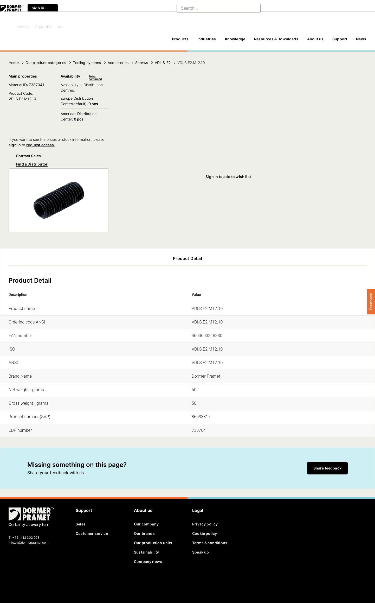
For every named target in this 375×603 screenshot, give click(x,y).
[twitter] (21, 581)
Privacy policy (205, 524)
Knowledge (235, 39)
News (361, 39)
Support (339, 39)
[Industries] (207, 41)
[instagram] (48, 581)
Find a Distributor (28, 164)
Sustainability (146, 552)
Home (14, 62)
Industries (206, 39)
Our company (146, 524)
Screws (141, 62)
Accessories (118, 62)
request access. (40, 145)
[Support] (340, 41)
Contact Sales (25, 155)
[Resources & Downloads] (276, 41)
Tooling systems (87, 62)
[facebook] (13, 581)
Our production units (153, 543)
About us (315, 39)
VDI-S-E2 (163, 62)
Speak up (200, 552)
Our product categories (45, 62)
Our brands (144, 533)
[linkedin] (31, 581)
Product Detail (187, 258)
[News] (361, 41)
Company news (148, 561)
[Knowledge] (235, 41)
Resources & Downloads (276, 39)
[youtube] (39, 581)
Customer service (92, 533)
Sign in (43, 8)
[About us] (315, 41)
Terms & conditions (209, 543)
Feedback (370, 301)
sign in (15, 145)
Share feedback (327, 468)
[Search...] (210, 8)
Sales (81, 524)
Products (180, 39)
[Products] (180, 41)
